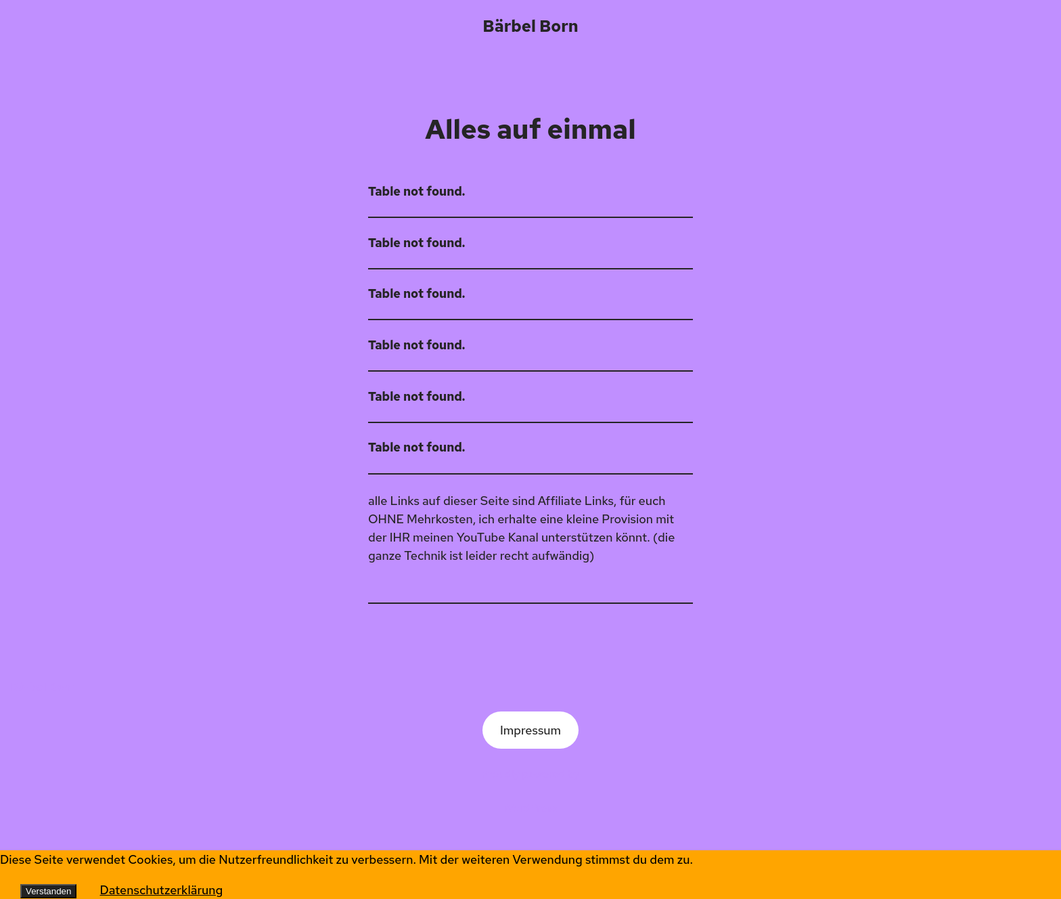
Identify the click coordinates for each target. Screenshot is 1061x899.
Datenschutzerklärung (161, 890)
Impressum (530, 730)
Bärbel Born (530, 26)
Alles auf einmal (530, 129)
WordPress (531, 808)
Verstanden (48, 891)
